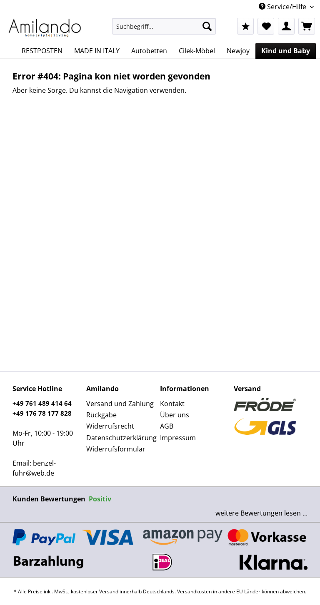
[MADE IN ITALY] (96, 51)
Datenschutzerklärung (121, 437)
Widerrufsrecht (110, 426)
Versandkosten (194, 591)
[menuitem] (164, 30)
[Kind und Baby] (285, 51)
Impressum (178, 437)
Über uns (174, 414)
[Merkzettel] (266, 26)
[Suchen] (207, 26)
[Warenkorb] (306, 26)
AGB (166, 426)
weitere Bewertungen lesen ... (261, 513)
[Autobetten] (149, 51)
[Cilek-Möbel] (197, 51)
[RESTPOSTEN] (42, 51)
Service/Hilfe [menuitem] (283, 6)
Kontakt (172, 403)
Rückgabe (101, 414)
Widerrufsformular (115, 449)
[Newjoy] (238, 51)
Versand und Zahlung (120, 403)
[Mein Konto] (286, 26)
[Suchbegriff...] (164, 26)
